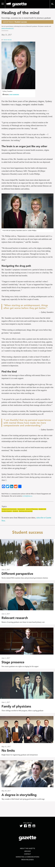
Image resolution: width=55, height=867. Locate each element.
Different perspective (17, 573)
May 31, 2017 (7, 35)
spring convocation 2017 (8, 28)
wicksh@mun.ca (27, 496)
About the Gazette (27, 848)
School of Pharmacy (32, 509)
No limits (8, 750)
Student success (21, 22)
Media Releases (27, 859)
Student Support (7, 511)
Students (15, 511)
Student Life (42, 509)
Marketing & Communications (27, 857)
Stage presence (13, 662)
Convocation (21, 509)
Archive (27, 851)
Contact (27, 854)
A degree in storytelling (19, 794)
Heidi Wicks (8, 39)
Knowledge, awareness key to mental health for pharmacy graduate (26, 18)
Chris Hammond (14, 94)
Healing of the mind (20, 12)
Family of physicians (16, 706)
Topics (4, 507)
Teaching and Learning (25, 511)
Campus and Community (9, 509)
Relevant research (15, 617)
